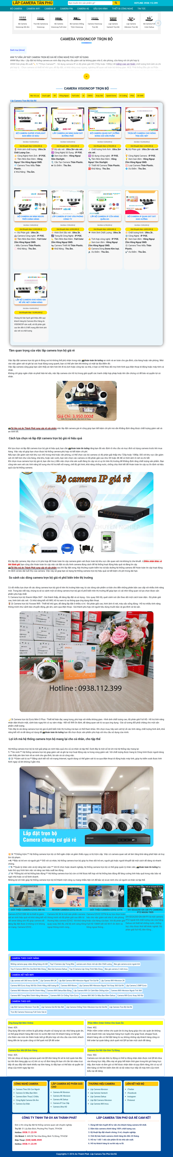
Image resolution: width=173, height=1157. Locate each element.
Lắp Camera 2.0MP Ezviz (136, 985)
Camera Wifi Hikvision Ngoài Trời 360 (126, 990)
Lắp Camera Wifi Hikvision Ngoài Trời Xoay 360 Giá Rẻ (101, 985)
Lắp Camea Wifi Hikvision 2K (113, 981)
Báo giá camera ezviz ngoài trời (127, 964)
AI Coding (123, 96)
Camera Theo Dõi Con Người (28, 1089)
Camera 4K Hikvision (61, 1096)
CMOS (90, 96)
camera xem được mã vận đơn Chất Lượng (94, 964)
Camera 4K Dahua (60, 1099)
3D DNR (140, 96)
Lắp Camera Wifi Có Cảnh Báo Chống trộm (91, 990)
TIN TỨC (142, 8)
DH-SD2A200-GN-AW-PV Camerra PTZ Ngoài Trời (145, 911)
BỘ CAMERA (16, 8)
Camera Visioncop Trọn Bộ (86, 39)
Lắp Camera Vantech (99, 1093)
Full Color (75, 96)
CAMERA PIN (66, 8)
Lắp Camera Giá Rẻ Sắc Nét (52, 1007)
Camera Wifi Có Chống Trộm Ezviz (64, 995)
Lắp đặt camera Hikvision (101, 1100)
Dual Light (46, 96)
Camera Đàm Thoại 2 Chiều (27, 1097)
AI (83, 96)
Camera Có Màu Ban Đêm (26, 1093)
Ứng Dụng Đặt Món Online (21, 1023)
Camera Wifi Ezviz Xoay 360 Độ (130, 995)
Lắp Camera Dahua (98, 1097)
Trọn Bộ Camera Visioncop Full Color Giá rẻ (28, 1012)
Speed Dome (111, 96)
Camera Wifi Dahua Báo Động (59, 990)
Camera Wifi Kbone (69, 985)
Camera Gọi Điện (23, 1104)
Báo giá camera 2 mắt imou (116, 969)
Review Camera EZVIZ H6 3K (67, 909)
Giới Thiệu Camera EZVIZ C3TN (106, 909)
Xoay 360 (99, 96)
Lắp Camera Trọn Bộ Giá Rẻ (23, 100)
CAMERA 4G (83, 8)
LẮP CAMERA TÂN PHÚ (32, 3)
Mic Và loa (34, 96)
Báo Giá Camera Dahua (57, 969)
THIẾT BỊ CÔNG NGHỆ (122, 8)
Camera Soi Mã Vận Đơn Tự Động (104, 1050)
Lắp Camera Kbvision (99, 1089)
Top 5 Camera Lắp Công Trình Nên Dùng (86, 969)
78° (54, 96)
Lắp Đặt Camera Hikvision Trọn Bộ (25, 1007)
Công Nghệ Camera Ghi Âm (27, 1100)
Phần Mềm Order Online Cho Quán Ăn (106, 1023)
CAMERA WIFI (33, 8)
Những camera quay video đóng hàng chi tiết (29, 964)
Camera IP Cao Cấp (61, 1103)
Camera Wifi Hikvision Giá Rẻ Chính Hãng (28, 990)
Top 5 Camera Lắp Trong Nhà (62, 964)
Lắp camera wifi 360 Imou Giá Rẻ (24, 981)
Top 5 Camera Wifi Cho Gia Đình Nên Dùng (28, 969)
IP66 (132, 96)
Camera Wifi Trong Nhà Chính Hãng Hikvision (29, 995)
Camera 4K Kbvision (61, 1092)
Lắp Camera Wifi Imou (99, 1104)
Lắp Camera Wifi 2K (48, 981)
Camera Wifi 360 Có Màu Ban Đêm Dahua (98, 995)
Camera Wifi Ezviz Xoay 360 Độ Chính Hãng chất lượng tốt (35, 985)
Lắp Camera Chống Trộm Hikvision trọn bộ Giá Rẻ (86, 1007)
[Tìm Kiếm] (90, 3)
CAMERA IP (50, 8)
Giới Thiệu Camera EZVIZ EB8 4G (28, 909)
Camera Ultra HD (60, 1107)
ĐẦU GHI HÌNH (101, 8)
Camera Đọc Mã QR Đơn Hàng (23, 1050)
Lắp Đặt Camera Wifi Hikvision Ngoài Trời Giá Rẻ (79, 981)
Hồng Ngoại (64, 96)
